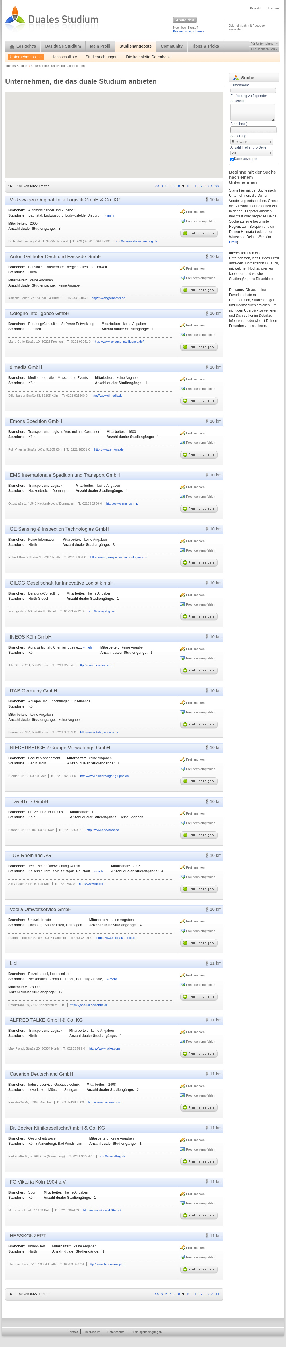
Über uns (272, 8)
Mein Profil (100, 46)
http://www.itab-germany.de (99, 732)
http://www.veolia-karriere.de (116, 937)
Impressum (92, 1332)
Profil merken (195, 211)
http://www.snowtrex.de (102, 830)
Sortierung (238, 136)
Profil (233, 242)
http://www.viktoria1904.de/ (102, 1210)
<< (157, 186)
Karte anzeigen (245, 159)
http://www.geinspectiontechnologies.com (119, 557)
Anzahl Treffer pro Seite (248, 147)
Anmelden (185, 20)
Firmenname (240, 85)
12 (200, 186)
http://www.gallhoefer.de (108, 298)
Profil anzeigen (200, 232)
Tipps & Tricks (205, 46)
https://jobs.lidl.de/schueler (88, 1005)
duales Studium (17, 65)
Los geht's (23, 46)
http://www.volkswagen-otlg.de (136, 241)
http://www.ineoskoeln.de (95, 665)
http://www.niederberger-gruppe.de (104, 776)
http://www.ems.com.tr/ (122, 503)
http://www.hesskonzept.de (107, 1264)
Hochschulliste (64, 57)
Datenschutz (115, 1332)
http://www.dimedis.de (107, 395)
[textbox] (252, 112)
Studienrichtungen (101, 57)
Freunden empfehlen (200, 221)
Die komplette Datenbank (148, 57)
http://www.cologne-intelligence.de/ (119, 341)
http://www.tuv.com (92, 883)
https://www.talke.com (104, 1048)
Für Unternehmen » (264, 43)
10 (188, 186)
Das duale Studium (63, 46)
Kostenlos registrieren (188, 31)
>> (217, 186)
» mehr (109, 215)
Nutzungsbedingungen (147, 1332)
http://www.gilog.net (101, 611)
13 (207, 186)
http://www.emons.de (109, 449)
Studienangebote (135, 46)
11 (194, 186)
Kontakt (255, 8)
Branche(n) (238, 124)
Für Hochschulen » (264, 49)
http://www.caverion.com (105, 1102)
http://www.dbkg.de (112, 1156)
